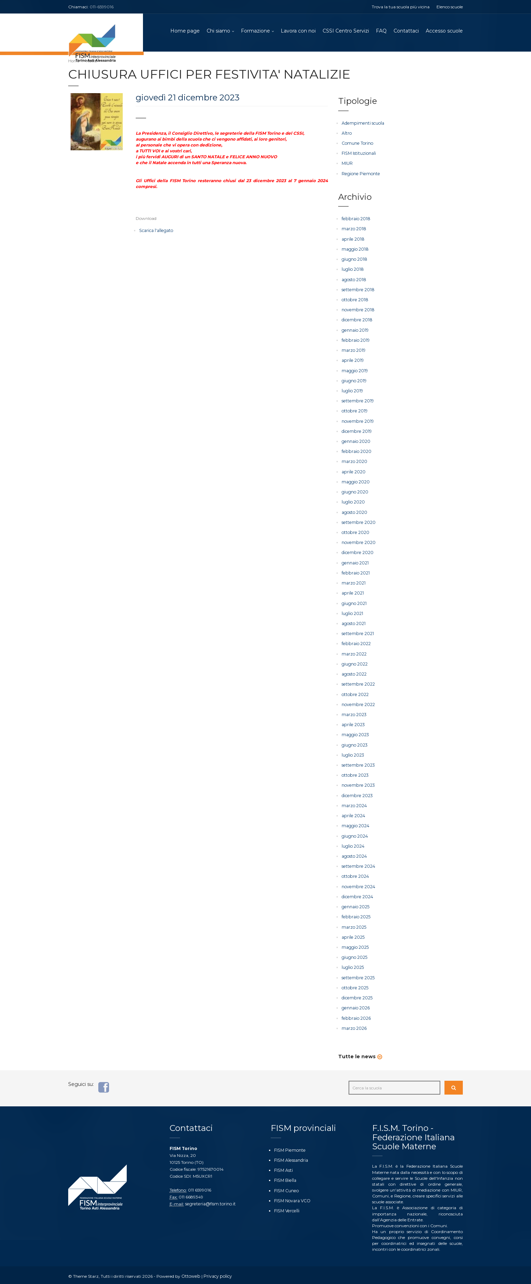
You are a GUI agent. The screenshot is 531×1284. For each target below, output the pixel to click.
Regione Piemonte (360, 173)
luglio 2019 (352, 390)
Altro (347, 133)
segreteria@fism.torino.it (210, 1201)
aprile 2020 (353, 471)
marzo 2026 (354, 1026)
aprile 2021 (352, 592)
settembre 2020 (358, 521)
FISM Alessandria (290, 1158)
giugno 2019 (354, 380)
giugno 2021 (354, 602)
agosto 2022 (354, 673)
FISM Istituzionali (359, 153)
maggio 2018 (355, 249)
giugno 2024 (355, 834)
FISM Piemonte (289, 1148)
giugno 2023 (355, 743)
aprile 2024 (353, 814)
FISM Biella (285, 1178)
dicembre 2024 (357, 895)
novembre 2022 (358, 703)
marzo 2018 (354, 229)
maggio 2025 (355, 945)
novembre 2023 (358, 784)
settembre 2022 (358, 683)
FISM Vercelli (286, 1208)
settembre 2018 (357, 289)
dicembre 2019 (356, 431)
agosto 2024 (354, 854)
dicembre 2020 (357, 552)
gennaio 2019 (355, 329)
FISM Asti (283, 1168)
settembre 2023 (358, 764)
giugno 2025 (354, 955)
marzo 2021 (354, 582)
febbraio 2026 (356, 1016)
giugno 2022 (355, 663)
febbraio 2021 (355, 572)
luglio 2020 (353, 501)
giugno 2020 (355, 491)
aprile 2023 (353, 723)
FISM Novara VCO (292, 1198)
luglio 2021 (352, 612)
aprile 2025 (353, 935)
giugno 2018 (354, 259)
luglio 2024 (353, 844)
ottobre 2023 (355, 774)
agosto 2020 (354, 511)
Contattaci (406, 31)
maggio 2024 (355, 824)
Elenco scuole (449, 6)
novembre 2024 (358, 885)
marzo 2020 (354, 461)
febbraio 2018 (355, 219)
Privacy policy (217, 1274)
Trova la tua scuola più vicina (401, 6)
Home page (185, 31)
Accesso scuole (444, 31)
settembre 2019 (357, 400)
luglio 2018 (352, 269)
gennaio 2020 (356, 441)
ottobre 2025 (355, 986)
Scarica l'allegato (155, 231)
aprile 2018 (352, 239)
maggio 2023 (355, 733)
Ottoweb (190, 1274)
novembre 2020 (358, 541)
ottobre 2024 (355, 874)
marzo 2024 (354, 804)
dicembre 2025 (356, 996)
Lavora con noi (298, 31)
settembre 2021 (357, 632)
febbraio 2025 (355, 915)
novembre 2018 (357, 309)
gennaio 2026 (355, 1006)
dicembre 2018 (356, 319)
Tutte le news (357, 1054)
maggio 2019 (355, 370)
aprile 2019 (352, 360)
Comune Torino (357, 143)
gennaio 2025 (355, 905)
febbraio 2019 (355, 340)
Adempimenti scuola (362, 123)
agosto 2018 (354, 279)
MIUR (347, 163)
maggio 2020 (356, 481)
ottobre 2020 (355, 531)
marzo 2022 (354, 653)
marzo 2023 (354, 713)
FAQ (381, 31)
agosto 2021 (354, 622)
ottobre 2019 (354, 410)
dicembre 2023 (357, 794)
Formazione (255, 31)
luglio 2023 (353, 753)
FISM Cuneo (286, 1188)
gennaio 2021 (355, 562)
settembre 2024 (358, 864)
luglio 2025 (353, 965)
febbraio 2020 (356, 451)
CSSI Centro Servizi (346, 31)
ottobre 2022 (355, 693)
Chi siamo (218, 31)
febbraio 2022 (356, 642)
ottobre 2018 (354, 299)
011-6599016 (102, 6)
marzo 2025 (354, 925)
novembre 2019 (357, 420)
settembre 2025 (357, 975)
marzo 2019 (354, 350)
